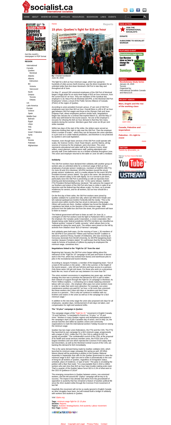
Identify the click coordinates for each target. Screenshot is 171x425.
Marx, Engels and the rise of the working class (131, 105)
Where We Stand (49, 17)
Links (103, 17)
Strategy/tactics (72, 406)
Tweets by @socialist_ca (129, 150)
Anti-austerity (85, 406)
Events (112, 17)
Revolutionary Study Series (132, 82)
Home (27, 17)
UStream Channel (130, 171)
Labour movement (99, 406)
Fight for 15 (81, 313)
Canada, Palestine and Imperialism (130, 128)
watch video (126, 122)
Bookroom (92, 17)
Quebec (64, 408)
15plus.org (60, 397)
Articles (65, 17)
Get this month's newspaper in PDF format (35, 55)
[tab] (132, 105)
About (35, 17)
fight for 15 (74, 401)
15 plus (83, 401)
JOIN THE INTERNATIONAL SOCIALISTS (133, 29)
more (144, 141)
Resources (78, 17)
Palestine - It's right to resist (129, 136)
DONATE (124, 36)
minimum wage (63, 401)
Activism (62, 406)
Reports (63, 404)
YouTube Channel (130, 156)
